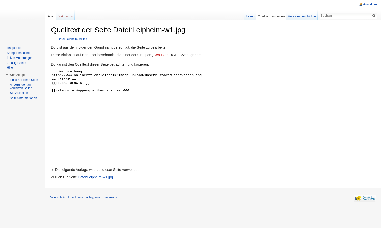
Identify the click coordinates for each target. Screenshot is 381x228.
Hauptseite (14, 48)
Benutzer (160, 55)
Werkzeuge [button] (17, 75)
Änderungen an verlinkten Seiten (21, 86)
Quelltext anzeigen (271, 16)
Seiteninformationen (23, 98)
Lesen (250, 16)
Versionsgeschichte (302, 16)
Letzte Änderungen (19, 58)
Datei (50, 16)
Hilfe (10, 67)
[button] (213, 189)
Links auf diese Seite (24, 80)
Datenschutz (57, 216)
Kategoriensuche (18, 53)
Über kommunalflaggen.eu (84, 216)
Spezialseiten (19, 93)
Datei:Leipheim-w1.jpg (72, 38)
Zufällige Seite (16, 63)
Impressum (111, 216)
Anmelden (370, 4)
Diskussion (65, 16)
